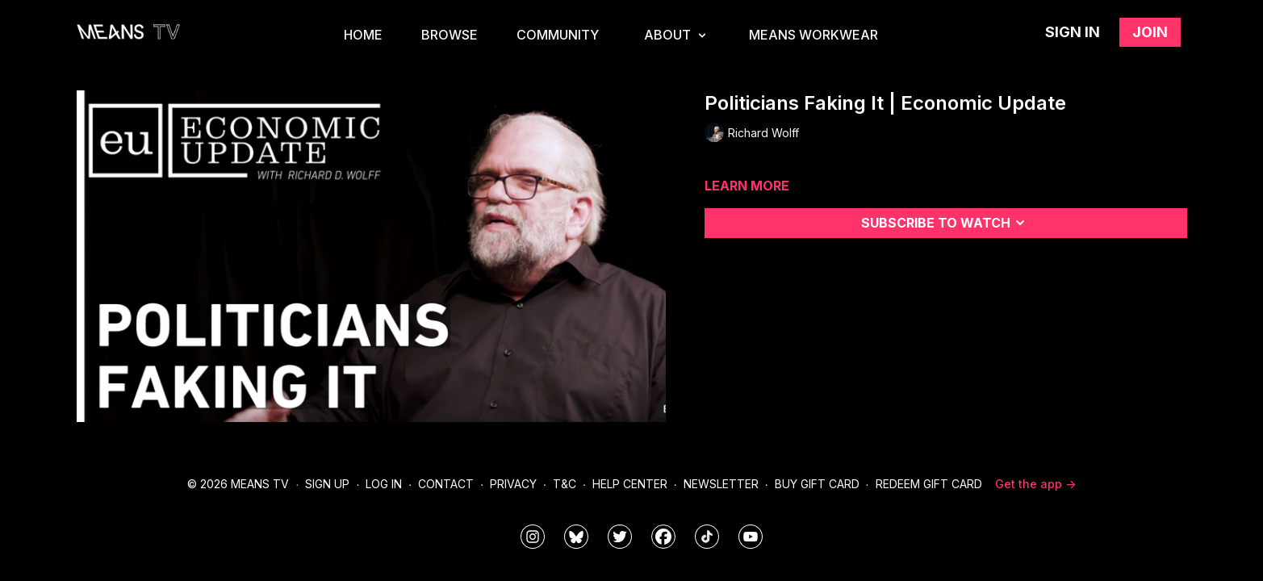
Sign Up (327, 484)
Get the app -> (1035, 484)
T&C (564, 484)
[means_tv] (533, 537)
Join (1150, 31)
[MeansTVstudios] (576, 537)
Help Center (629, 484)
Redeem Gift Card (929, 484)
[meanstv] (663, 537)
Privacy (513, 484)
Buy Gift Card (817, 484)
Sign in (1072, 31)
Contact (446, 484)
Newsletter (721, 484)
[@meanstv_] (707, 537)
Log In (384, 484)
